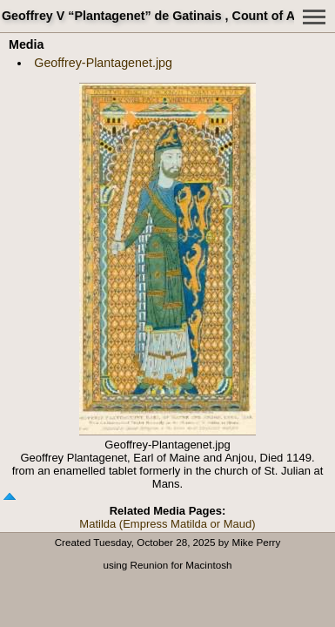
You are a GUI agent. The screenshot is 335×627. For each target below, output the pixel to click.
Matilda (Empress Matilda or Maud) (167, 523)
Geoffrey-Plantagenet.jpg (103, 63)
